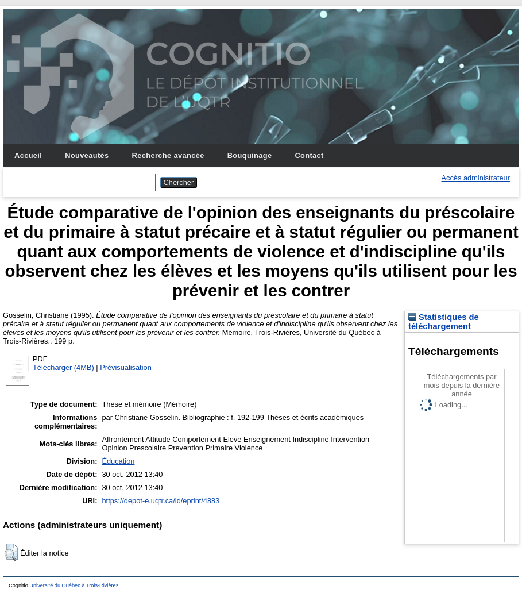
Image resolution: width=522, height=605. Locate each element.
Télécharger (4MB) (63, 367)
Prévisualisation (126, 367)
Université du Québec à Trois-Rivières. (74, 585)
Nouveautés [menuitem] (87, 155)
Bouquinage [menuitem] (249, 155)
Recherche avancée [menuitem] (168, 155)
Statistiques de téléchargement (443, 322)
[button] (11, 552)
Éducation (118, 461)
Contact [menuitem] (309, 155)
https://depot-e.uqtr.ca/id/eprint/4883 (160, 500)
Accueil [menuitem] (28, 155)
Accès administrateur (476, 178)
